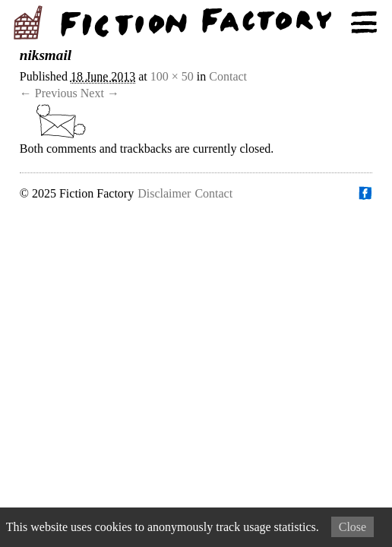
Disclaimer (164, 193)
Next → (100, 93)
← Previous (48, 93)
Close (352, 526)
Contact (228, 76)
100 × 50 (172, 76)
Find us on (364, 193)
